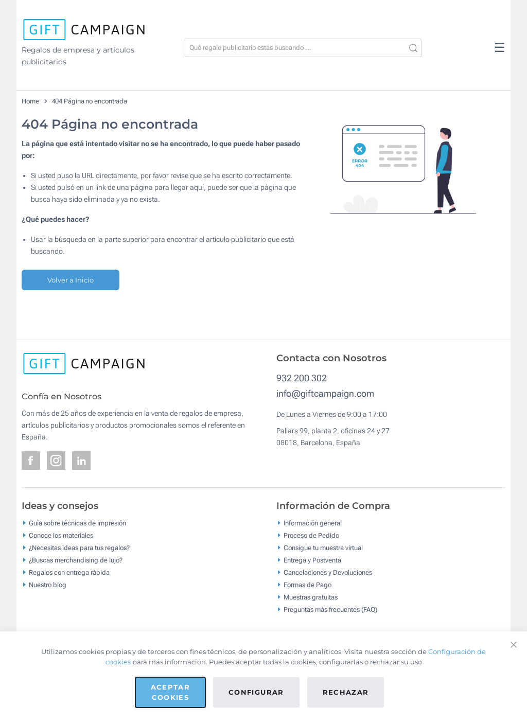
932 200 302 (301, 378)
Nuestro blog (47, 585)
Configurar (256, 692)
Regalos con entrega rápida (69, 572)
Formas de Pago (307, 585)
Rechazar (346, 692)
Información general (313, 523)
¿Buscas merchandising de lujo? (75, 560)
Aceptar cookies (170, 692)
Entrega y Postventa (312, 560)
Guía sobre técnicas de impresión (77, 523)
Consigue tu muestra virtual (323, 548)
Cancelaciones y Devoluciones (328, 572)
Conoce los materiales (61, 535)
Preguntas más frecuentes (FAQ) (330, 609)
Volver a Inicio (70, 280)
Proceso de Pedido (311, 535)
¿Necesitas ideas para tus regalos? (79, 548)
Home (30, 101)
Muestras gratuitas (311, 597)
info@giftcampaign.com (325, 393)
